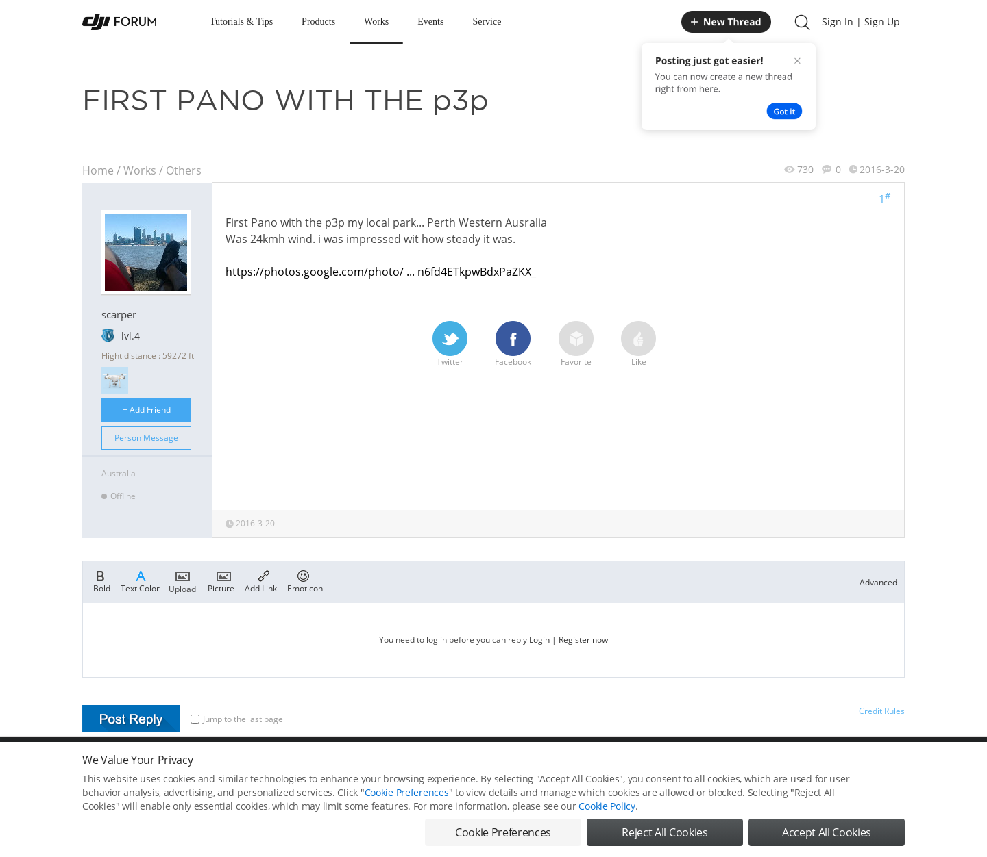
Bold (101, 580)
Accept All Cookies (826, 833)
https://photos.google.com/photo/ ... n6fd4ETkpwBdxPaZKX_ (381, 271)
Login (539, 639)
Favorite (576, 344)
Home (98, 170)
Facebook (513, 344)
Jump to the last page (237, 719)
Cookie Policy (606, 807)
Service (486, 21)
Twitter (449, 344)
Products (318, 21)
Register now (583, 639)
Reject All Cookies (664, 833)
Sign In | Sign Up (861, 21)
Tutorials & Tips (241, 21)
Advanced (878, 582)
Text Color (140, 580)
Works (376, 21)
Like (638, 344)
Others (184, 170)
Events (430, 21)
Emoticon (305, 580)
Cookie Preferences (407, 793)
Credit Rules (882, 711)
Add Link (261, 580)
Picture (221, 580)
